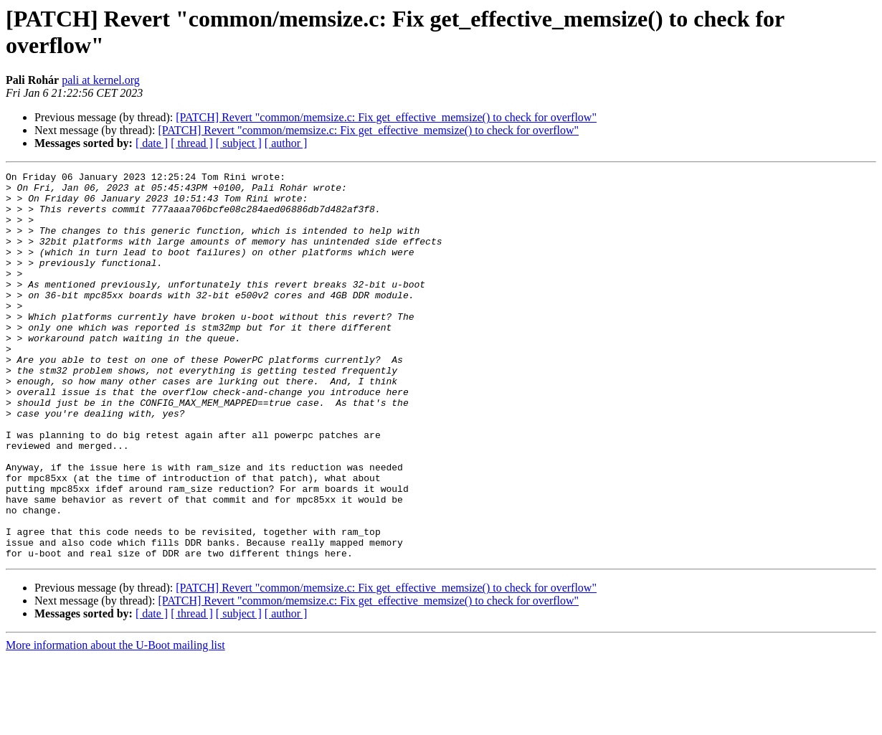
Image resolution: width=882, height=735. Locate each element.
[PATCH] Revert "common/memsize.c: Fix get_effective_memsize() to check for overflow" (386, 117)
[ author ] (286, 143)
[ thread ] (192, 143)
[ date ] (152, 143)
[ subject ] (239, 143)
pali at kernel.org (101, 80)
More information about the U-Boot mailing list (115, 722)
